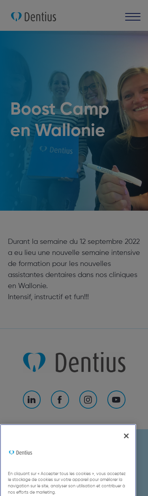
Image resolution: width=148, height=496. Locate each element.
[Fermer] (126, 443)
